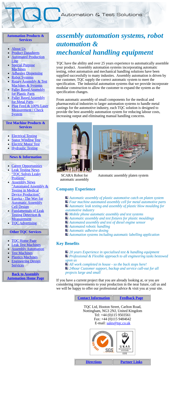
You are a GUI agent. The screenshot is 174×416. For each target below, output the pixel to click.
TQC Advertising (24, 223)
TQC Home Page (24, 241)
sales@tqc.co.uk (118, 323)
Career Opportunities (27, 166)
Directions (94, 362)
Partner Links (131, 362)
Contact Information (94, 298)
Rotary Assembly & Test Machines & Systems (29, 83)
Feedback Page (131, 298)
